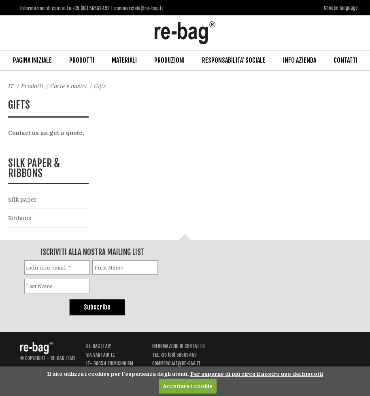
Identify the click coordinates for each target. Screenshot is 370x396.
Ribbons (19, 218)
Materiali (124, 60)
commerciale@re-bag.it (176, 363)
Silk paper (22, 199)
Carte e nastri (68, 86)
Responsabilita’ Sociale (234, 60)
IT (11, 86)
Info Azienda (299, 60)
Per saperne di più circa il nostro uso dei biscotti (256, 373)
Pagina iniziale (32, 60)
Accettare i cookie (188, 386)
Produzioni (169, 60)
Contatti (345, 60)
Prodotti (81, 60)
